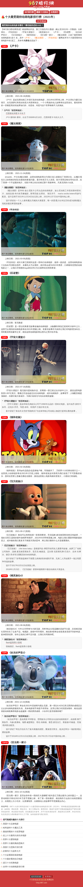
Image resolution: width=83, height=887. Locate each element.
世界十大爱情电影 (11, 839)
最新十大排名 (42, 12)
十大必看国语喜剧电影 (12, 855)
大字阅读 (41, 21)
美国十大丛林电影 (11, 824)
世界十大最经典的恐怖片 (13, 843)
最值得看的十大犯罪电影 (13, 832)
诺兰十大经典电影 (11, 863)
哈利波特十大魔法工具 (12, 828)
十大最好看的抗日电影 (12, 859)
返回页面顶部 (36, 876)
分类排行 (54, 12)
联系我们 (48, 876)
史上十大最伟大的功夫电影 (14, 835)
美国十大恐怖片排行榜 (12, 847)
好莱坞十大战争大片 (12, 851)
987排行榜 (29, 12)
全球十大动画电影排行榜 (13, 867)
